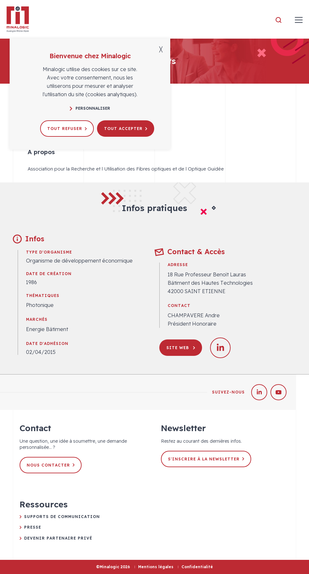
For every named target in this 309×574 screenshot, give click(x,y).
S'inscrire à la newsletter (206, 459)
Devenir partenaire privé (58, 538)
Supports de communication (62, 516)
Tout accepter (125, 128)
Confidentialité (197, 566)
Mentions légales (155, 566)
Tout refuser (67, 128)
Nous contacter (51, 465)
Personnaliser (90, 108)
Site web (180, 347)
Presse (32, 527)
